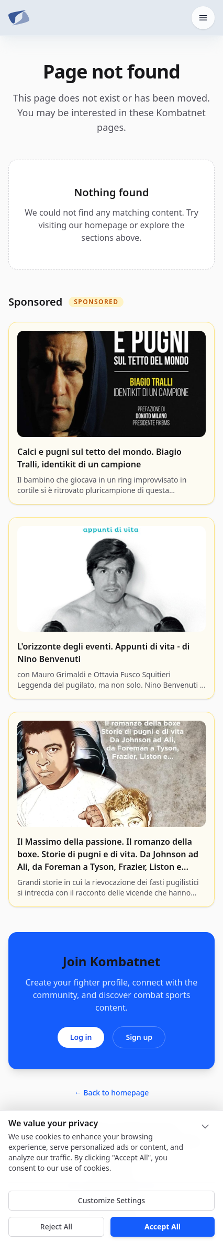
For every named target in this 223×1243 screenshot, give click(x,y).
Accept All (162, 1226)
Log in (81, 1037)
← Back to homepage (111, 1093)
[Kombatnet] (18, 17)
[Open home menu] (203, 17)
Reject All (56, 1226)
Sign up (139, 1037)
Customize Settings (111, 1200)
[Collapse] (205, 1126)
